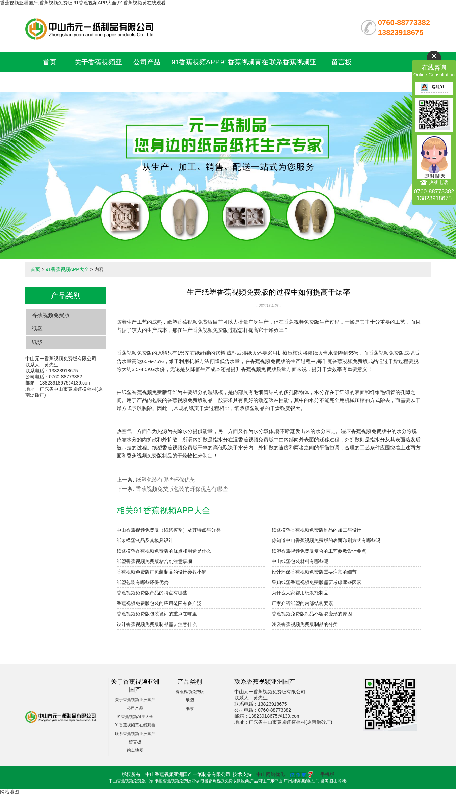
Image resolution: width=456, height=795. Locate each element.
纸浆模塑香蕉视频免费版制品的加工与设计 (316, 530)
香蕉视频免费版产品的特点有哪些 (152, 592)
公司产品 (146, 62)
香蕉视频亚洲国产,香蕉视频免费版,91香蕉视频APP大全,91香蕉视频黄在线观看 (83, 2)
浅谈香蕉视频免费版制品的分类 (305, 624)
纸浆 (37, 342)
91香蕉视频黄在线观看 (135, 725)
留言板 (341, 62)
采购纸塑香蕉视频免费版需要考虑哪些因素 (316, 582)
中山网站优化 (270, 774)
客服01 (432, 87)
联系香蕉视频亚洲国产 (135, 733)
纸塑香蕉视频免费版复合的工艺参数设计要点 (319, 551)
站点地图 (135, 750)
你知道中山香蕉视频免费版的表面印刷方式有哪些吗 (326, 540)
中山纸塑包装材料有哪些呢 (300, 561)
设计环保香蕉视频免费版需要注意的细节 (314, 572)
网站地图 (9, 791)
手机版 (327, 774)
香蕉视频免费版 (51, 315)
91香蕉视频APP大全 (67, 269)
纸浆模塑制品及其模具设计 (145, 540)
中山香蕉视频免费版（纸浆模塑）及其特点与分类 (169, 530)
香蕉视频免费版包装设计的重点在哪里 (157, 613)
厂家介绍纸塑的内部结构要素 (302, 603)
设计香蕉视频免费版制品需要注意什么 (157, 624)
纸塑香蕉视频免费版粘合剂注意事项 (154, 561)
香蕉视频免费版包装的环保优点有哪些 (182, 489)
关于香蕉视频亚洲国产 (135, 699)
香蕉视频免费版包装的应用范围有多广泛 (159, 603)
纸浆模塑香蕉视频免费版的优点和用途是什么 (164, 551)
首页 (49, 62)
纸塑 (37, 329)
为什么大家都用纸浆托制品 (300, 592)
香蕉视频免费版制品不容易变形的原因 (312, 613)
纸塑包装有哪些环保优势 (165, 480)
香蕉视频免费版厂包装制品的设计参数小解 (161, 572)
